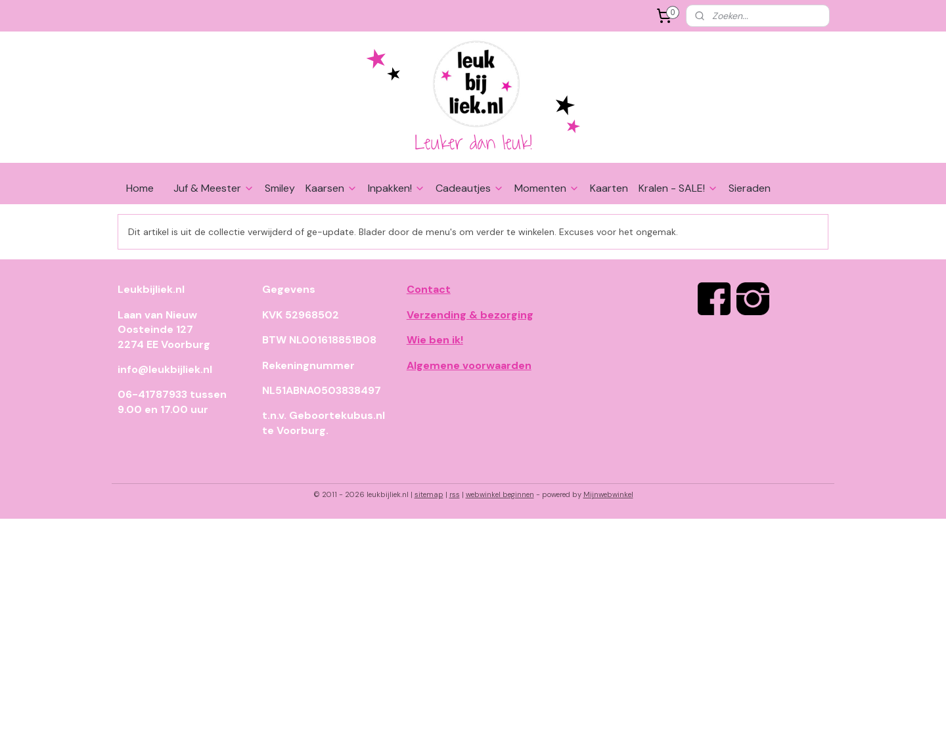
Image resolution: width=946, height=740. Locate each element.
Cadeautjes (470, 188)
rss (454, 494)
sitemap (429, 494)
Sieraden (750, 188)
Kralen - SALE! (678, 188)
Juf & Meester (213, 188)
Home (140, 188)
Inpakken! (396, 188)
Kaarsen (331, 188)
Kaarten (609, 188)
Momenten (546, 188)
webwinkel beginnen (500, 494)
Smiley (280, 188)
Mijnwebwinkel (608, 494)
